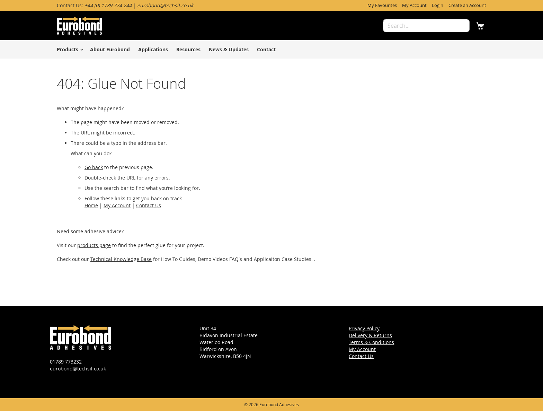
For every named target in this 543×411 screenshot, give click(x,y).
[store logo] (79, 26)
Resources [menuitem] (188, 49)
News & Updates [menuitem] (229, 49)
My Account (414, 5)
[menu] (271, 49)
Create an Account (467, 5)
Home (91, 205)
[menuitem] (69, 49)
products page (94, 245)
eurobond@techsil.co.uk (78, 368)
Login (437, 5)
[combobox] (426, 25)
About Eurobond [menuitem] (110, 49)
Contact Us (148, 205)
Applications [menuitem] (153, 49)
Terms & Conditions (371, 342)
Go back (93, 167)
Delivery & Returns (370, 335)
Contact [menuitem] (266, 49)
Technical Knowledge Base (121, 259)
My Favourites (382, 5)
